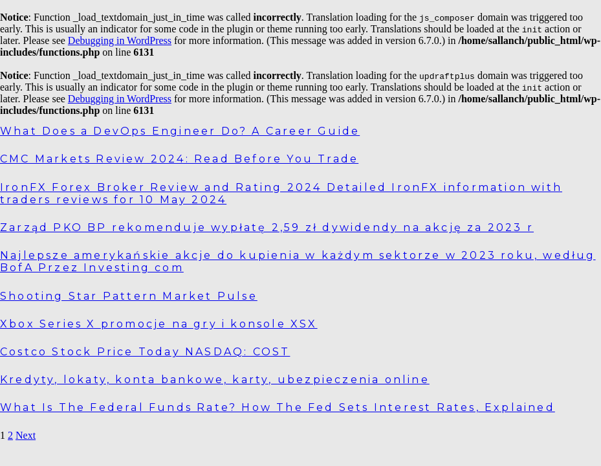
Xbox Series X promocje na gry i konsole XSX (159, 324)
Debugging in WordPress (119, 40)
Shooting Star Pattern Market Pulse (128, 296)
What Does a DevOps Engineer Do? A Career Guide (180, 131)
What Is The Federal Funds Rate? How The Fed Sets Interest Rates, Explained (277, 407)
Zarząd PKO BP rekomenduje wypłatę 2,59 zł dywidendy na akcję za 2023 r (267, 227)
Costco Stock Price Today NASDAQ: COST (145, 352)
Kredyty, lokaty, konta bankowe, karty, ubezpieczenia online (215, 379)
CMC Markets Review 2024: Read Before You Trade (179, 159)
